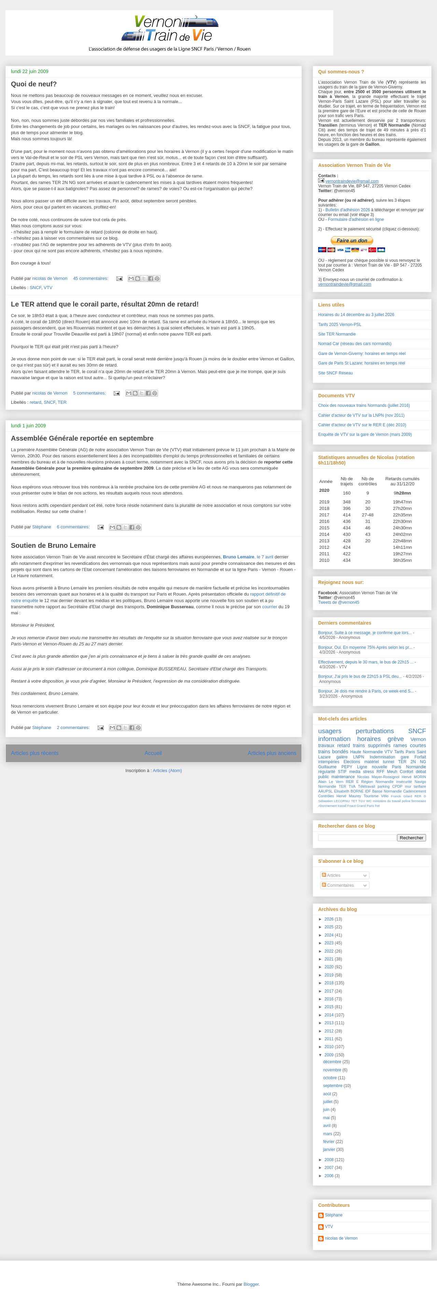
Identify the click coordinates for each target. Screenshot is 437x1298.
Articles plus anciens (272, 753)
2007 (330, 1167)
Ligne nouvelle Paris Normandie (391, 767)
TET (354, 801)
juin (326, 1109)
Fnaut (351, 806)
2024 (330, 935)
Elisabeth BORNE (349, 791)
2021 (330, 959)
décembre (332, 1061)
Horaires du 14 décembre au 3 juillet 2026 (356, 314)
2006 (330, 1175)
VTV (48, 287)
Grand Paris (365, 806)
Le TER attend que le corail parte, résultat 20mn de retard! (105, 304)
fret (377, 806)
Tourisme (371, 796)
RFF (380, 771)
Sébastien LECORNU (334, 801)
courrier (269, 606)
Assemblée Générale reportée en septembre (82, 438)
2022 (330, 951)
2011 (330, 1039)
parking (384, 786)
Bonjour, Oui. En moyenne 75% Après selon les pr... (365, 647)
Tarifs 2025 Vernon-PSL (340, 324)
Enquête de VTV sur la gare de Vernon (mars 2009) (365, 434)
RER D (420, 796)
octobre (330, 1077)
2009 (330, 1055)
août (327, 1094)
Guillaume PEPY (335, 767)
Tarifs (399, 752)
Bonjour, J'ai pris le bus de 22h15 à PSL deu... (360, 676)
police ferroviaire (414, 801)
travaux (326, 745)
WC (369, 801)
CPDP (397, 786)
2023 (330, 943)
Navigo (420, 782)
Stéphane (333, 1215)
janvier (329, 1149)
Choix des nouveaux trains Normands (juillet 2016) (364, 405)
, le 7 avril (248, 556)
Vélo (385, 796)
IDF (368, 791)
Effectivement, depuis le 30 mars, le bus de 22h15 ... (365, 662)
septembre (333, 1085)
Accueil (153, 753)
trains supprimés (372, 745)
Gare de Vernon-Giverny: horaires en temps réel (362, 353)
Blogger (251, 1284)
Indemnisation (382, 757)
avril (327, 1125)
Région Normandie (377, 782)
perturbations (375, 730)
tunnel (388, 761)
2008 (330, 1159)
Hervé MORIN (413, 777)
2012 (330, 1031)
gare (405, 757)
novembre (332, 1070)
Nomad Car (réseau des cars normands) (355, 343)
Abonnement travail (332, 806)
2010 (330, 1046)
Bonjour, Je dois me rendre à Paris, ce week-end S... (366, 691)
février (329, 1141)
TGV (361, 801)
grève (395, 738)
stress (368, 771)
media (355, 771)
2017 (330, 991)
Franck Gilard (401, 796)
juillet (328, 1101)
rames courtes (409, 745)
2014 (330, 1015)
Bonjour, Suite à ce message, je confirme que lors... (365, 632)
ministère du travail (387, 801)
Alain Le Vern (330, 782)
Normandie (327, 786)
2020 (330, 967)
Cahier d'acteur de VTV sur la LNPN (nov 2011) (361, 415)
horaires (369, 738)
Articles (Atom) (167, 770)
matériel (371, 761)
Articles (331, 875)
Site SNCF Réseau (335, 373)
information (334, 738)
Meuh (392, 771)
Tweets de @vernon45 (338, 602)
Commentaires (338, 885)
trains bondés (333, 751)
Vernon (418, 739)
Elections (351, 761)
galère (342, 757)
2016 (330, 999)
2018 (330, 983)
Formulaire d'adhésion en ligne (356, 219)
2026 (330, 919)
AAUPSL (325, 791)
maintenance (343, 776)
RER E (352, 782)
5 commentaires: (90, 393)
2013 (330, 1023)
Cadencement (414, 791)
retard (35, 402)
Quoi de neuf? (34, 84)
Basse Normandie (387, 791)
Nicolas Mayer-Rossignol (378, 777)
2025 (330, 927)
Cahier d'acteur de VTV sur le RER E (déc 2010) (362, 425)
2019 (330, 975)
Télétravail (366, 786)
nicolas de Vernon (341, 1238)
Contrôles (326, 796)
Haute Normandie (366, 752)
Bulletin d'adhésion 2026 (347, 210)
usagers (329, 730)
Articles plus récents (35, 753)
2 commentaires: (74, 727)
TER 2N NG (412, 761)
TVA (352, 786)
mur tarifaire (415, 786)
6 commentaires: (74, 526)
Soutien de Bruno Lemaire (53, 545)
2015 (330, 1006)
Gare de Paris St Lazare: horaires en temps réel (361, 363)
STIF (342, 771)
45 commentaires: (91, 278)
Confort (406, 771)
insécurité (404, 782)
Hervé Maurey (349, 796)
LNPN (358, 757)
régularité (326, 771)
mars (328, 1133)
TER (62, 402)
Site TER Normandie (337, 334)
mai (327, 1117)
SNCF (35, 287)
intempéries (328, 761)
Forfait (420, 757)
